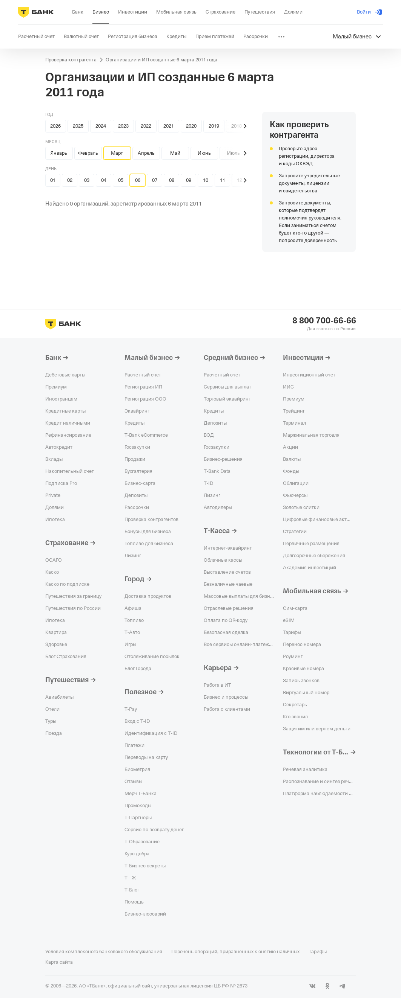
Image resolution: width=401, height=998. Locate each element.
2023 (123, 126)
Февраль (88, 153)
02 (69, 180)
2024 (100, 126)
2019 (214, 126)
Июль (233, 153)
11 (222, 180)
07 (154, 180)
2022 (146, 126)
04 (103, 180)
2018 (236, 126)
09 (188, 180)
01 (52, 180)
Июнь (204, 153)
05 (120, 180)
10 (205, 180)
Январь (59, 153)
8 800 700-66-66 (324, 320)
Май (175, 153)
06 (137, 180)
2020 (191, 126)
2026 (55, 126)
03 (86, 180)
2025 (78, 126)
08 (171, 180)
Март (117, 153)
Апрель (146, 153)
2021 (168, 126)
